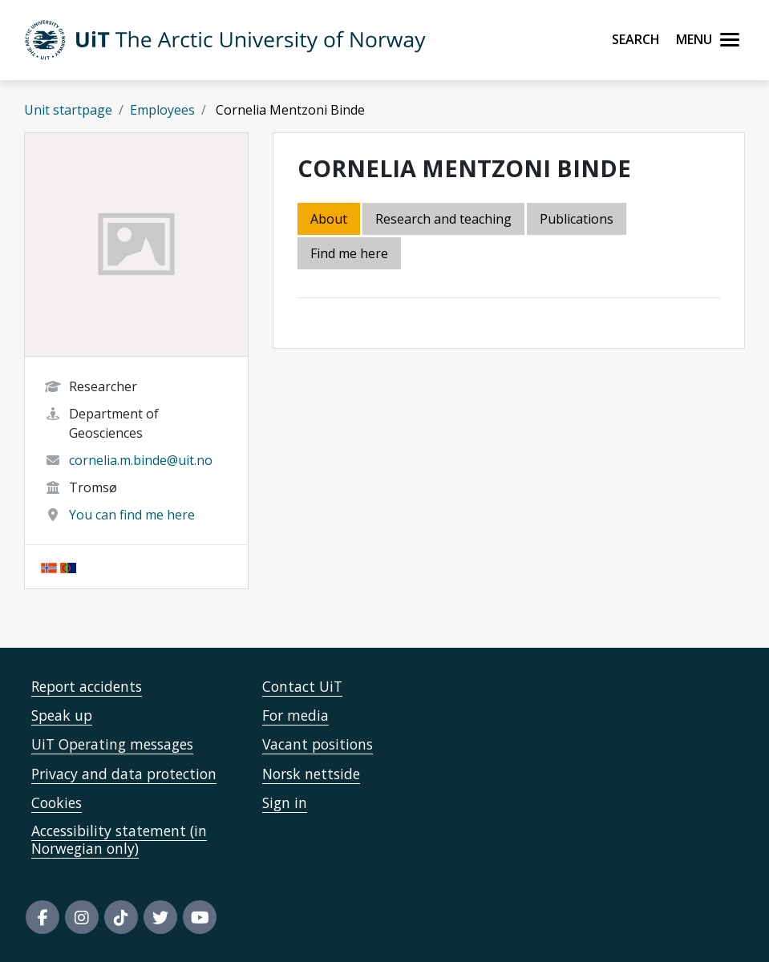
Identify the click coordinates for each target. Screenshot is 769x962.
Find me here (349, 253)
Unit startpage (68, 110)
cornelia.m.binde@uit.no (140, 460)
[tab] (578, 220)
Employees (162, 110)
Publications (576, 219)
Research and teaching (443, 219)
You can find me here (132, 514)
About (328, 219)
